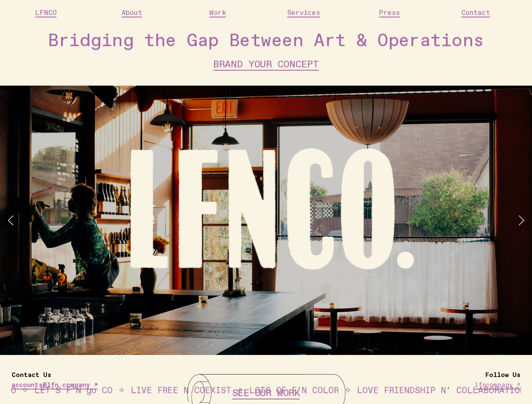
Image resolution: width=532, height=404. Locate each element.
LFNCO (46, 13)
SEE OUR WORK (266, 393)
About (132, 13)
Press (389, 13)
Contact (475, 13)
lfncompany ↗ (497, 385)
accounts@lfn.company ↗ (55, 385)
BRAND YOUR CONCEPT (266, 64)
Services (303, 13)
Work (217, 13)
